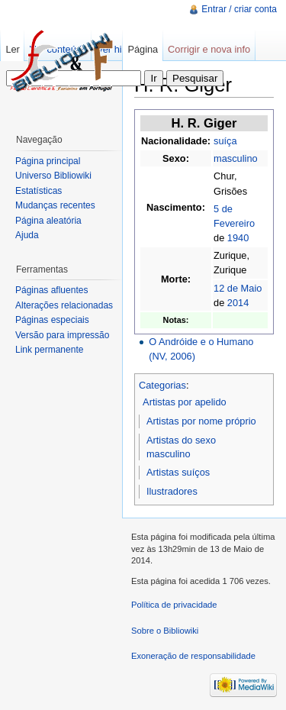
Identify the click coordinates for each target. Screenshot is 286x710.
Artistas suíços (178, 472)
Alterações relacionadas (64, 305)
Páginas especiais (52, 320)
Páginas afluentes (51, 290)
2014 (238, 302)
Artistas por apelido (185, 402)
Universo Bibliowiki (53, 175)
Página (142, 49)
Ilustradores (172, 491)
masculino (236, 158)
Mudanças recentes (55, 205)
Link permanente (49, 349)
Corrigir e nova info (209, 49)
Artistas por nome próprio (201, 421)
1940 (238, 238)
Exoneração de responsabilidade (193, 655)
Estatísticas (38, 191)
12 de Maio (238, 288)
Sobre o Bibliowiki (164, 630)
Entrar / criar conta (239, 9)
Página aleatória (48, 220)
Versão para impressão (62, 335)
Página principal (47, 161)
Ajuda (27, 235)
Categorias (162, 385)
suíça (225, 141)
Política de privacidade (174, 604)
